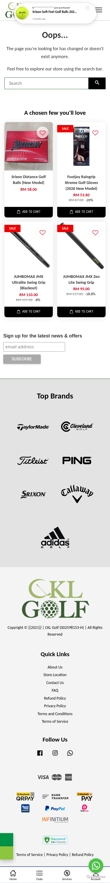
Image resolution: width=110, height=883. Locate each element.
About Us (55, 667)
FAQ (55, 690)
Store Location (55, 674)
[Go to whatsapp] (96, 865)
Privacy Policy (55, 705)
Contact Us (55, 682)
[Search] (46, 83)
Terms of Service (55, 721)
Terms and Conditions (55, 713)
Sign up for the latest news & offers (42, 335)
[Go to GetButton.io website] (96, 877)
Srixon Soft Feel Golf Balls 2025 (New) (55, 10)
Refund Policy (55, 698)
